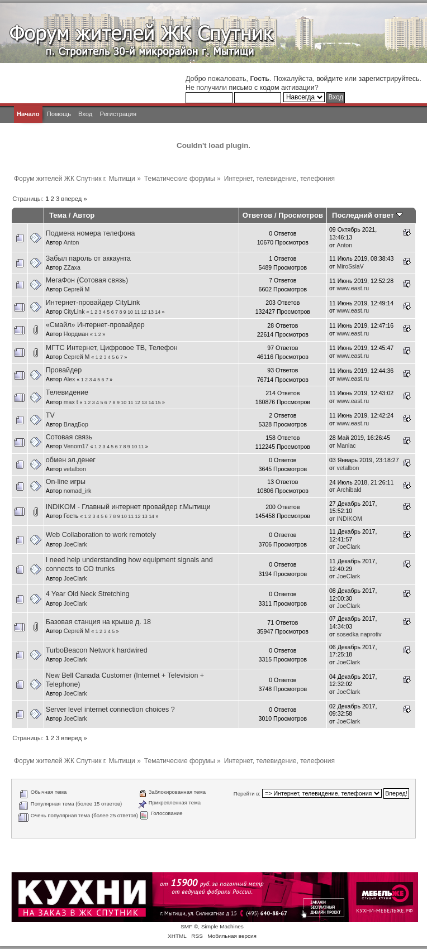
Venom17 (76, 446)
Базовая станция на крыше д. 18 (98, 622)
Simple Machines (222, 926)
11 (137, 312)
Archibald (348, 489)
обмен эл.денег (71, 460)
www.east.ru (352, 288)
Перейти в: (247, 793)
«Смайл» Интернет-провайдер (95, 325)
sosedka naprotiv (358, 634)
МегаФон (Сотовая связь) (87, 280)
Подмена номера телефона (90, 233)
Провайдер (64, 370)
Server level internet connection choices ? (110, 709)
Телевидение (67, 392)
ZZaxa (72, 267)
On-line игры (66, 482)
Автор (83, 215)
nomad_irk (77, 490)
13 (151, 312)
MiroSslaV (349, 266)
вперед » (74, 198)
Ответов (258, 215)
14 (157, 312)
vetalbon (75, 469)
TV (50, 415)
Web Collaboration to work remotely (101, 535)
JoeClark (75, 544)
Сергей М (77, 289)
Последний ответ (367, 215)
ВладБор (76, 424)
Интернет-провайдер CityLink (93, 302)
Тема (58, 215)
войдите (329, 79)
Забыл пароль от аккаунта (88, 258)
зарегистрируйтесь (388, 79)
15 (158, 402)
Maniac (345, 445)
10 (130, 312)
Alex (69, 379)
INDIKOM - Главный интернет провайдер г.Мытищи (128, 507)
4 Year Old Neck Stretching (88, 594)
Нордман (76, 333)
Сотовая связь (69, 437)
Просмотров (300, 215)
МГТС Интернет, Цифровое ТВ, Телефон (112, 348)
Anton (71, 242)
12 (144, 312)
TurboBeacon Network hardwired (97, 650)
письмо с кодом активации (271, 88)
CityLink (74, 311)
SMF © (189, 926)
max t (71, 402)
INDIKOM (349, 518)
